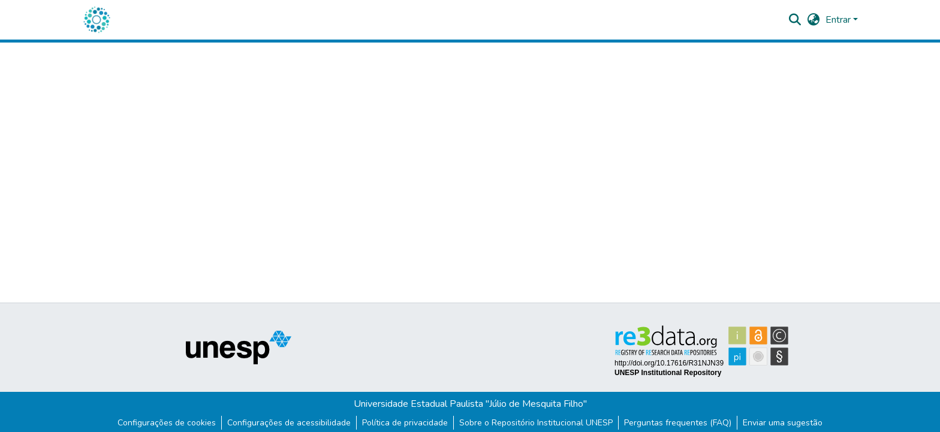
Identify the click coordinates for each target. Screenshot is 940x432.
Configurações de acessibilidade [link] (289, 422)
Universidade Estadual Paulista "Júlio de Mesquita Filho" (470, 403)
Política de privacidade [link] (405, 422)
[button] (97, 20)
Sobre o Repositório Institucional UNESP (536, 422)
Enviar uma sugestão (782, 422)
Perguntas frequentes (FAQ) (677, 422)
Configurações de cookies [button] (167, 422)
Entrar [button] (839, 19)
